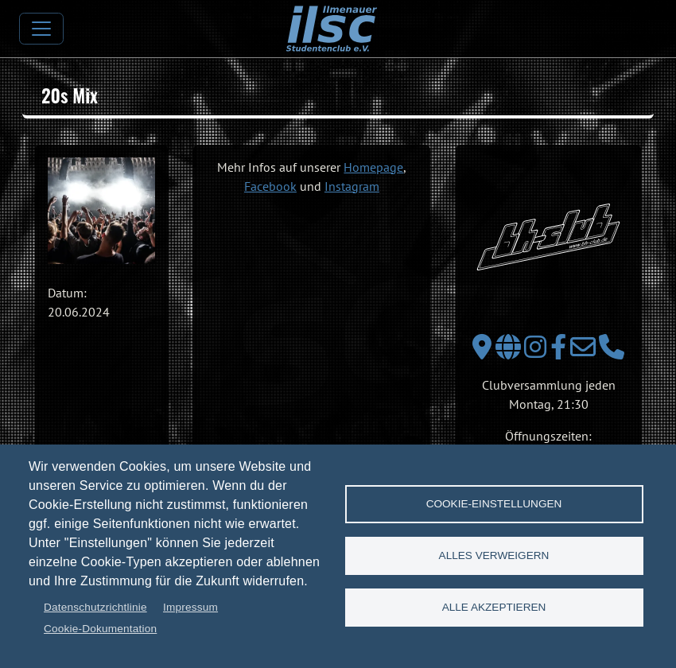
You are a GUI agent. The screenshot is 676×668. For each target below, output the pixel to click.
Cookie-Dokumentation (100, 629)
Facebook (270, 186)
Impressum (190, 607)
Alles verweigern (494, 555)
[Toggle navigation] (41, 29)
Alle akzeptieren (494, 607)
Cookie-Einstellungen (494, 504)
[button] (101, 211)
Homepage (373, 167)
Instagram (351, 186)
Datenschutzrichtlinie (95, 607)
